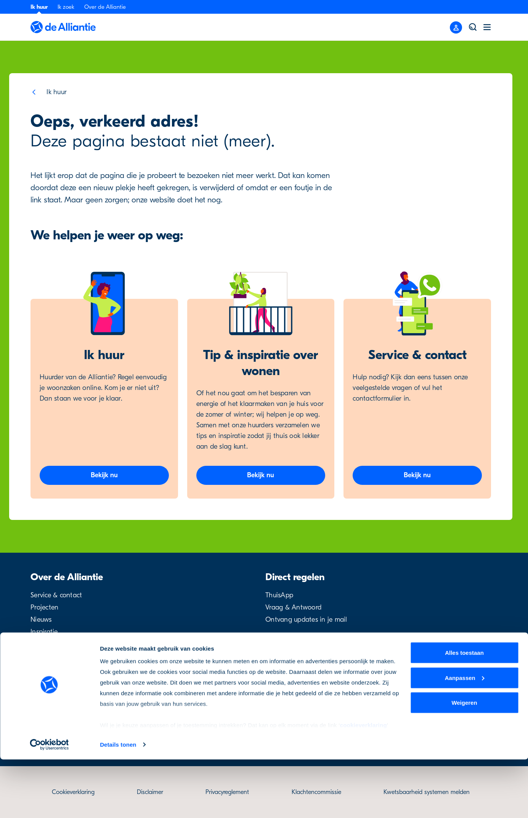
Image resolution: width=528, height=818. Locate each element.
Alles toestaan (464, 711)
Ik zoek (66, 6)
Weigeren (464, 761)
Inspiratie (44, 632)
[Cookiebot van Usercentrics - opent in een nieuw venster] (49, 803)
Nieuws (41, 620)
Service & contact (56, 595)
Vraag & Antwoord (293, 607)
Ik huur (39, 6)
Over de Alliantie (105, 6)
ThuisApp (279, 595)
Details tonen (118, 803)
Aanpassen (465, 736)
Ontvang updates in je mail (306, 620)
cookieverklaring (363, 783)
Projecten (44, 607)
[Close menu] (456, 27)
